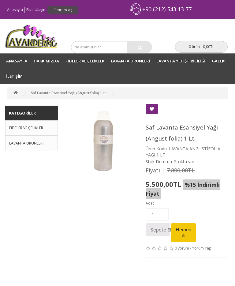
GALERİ (219, 61)
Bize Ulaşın (35, 9)
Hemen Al (183, 232)
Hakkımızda (46, 61)
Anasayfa (15, 9)
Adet (150, 203)
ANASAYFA (16, 61)
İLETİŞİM (14, 76)
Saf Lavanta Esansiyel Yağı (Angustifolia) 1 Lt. (69, 93)
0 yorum (182, 248)
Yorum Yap (201, 248)
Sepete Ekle (160, 230)
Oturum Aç (63, 10)
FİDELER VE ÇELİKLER (84, 61)
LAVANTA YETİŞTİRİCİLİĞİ (180, 61)
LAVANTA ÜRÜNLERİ (130, 61)
